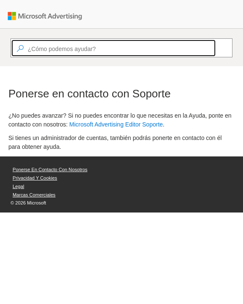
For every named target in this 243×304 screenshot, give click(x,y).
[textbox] (113, 48)
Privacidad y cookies (35, 177)
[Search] (219, 48)
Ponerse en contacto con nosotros (50, 169)
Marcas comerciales (34, 194)
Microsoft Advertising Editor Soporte (116, 124)
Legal (18, 186)
